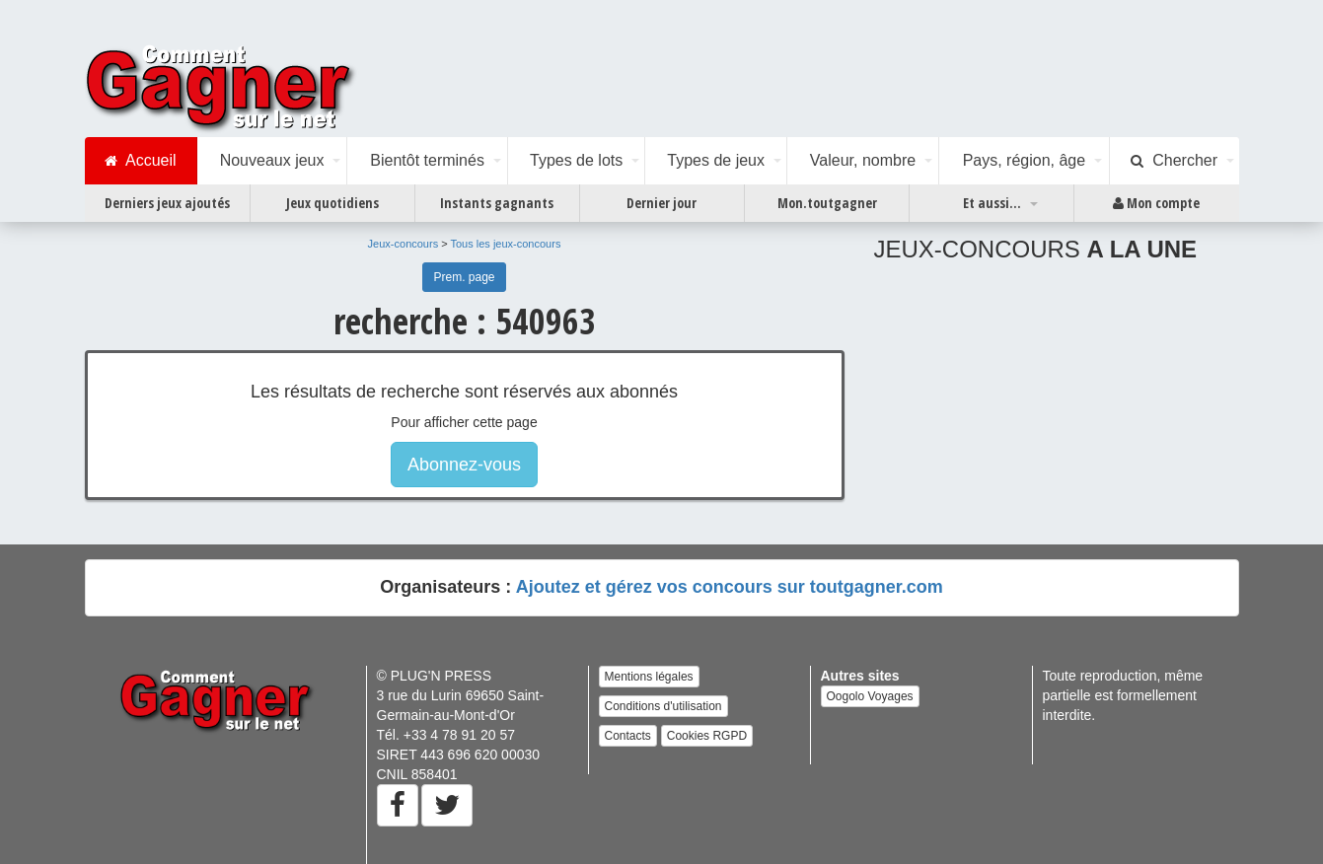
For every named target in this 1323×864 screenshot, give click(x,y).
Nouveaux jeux (272, 160)
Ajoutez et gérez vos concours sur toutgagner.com (729, 587)
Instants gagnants (496, 202)
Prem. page (463, 277)
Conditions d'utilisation (663, 706)
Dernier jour (661, 202)
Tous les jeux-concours (506, 244)
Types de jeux (716, 160)
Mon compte (1156, 203)
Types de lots (576, 160)
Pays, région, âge (1024, 160)
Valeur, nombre (863, 160)
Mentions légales (649, 677)
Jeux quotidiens (332, 202)
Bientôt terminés (427, 160)
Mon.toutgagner (827, 202)
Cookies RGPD (707, 736)
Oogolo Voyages (870, 696)
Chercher (1174, 160)
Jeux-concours (403, 244)
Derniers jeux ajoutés (167, 202)
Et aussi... (992, 202)
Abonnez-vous (464, 464)
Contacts (628, 736)
